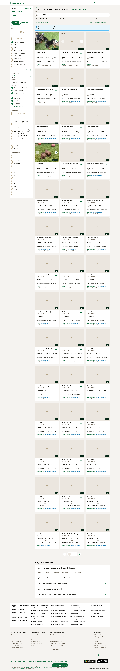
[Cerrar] (108, 27)
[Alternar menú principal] (6, 2)
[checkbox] (12, 42)
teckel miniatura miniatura (58, 610)
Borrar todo (27, 8)
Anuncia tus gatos (99, 649)
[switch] (22, 32)
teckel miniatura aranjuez (38, 613)
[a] (28, 123)
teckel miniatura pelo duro (58, 613)
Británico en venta (36, 637)
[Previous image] (37, 41)
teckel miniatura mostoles (18, 609)
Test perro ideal (98, 652)
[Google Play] (90, 661)
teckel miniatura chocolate (58, 616)
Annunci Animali (51, 661)
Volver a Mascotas (17, 11)
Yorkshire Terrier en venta (18, 639)
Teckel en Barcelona (55, 635)
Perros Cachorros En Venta (18, 632)
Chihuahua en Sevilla (56, 641)
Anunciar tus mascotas (100, 645)
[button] (47, 41)
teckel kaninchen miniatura (97, 616)
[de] (17, 123)
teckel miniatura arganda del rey (40, 610)
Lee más (106, 18)
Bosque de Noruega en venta (39, 635)
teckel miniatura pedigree (97, 619)
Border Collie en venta (17, 643)
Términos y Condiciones (30, 667)
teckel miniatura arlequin (58, 605)
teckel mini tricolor (36, 621)
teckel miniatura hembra (38, 619)
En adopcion (24, 22)
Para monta (16, 26)
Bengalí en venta (35, 641)
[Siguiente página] (79, 554)
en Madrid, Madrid (77, 9)
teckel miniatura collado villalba (40, 605)
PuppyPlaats (32, 661)
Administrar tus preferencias (17, 668)
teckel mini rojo (94, 608)
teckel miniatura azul (76, 613)
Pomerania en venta (16, 641)
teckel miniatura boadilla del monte (19, 621)
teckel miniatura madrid (18, 615)
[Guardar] (55, 53)
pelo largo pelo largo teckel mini (79, 619)
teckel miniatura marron (57, 624)
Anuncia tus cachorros (100, 647)
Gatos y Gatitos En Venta (38, 632)
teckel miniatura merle (76, 624)
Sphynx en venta (35, 639)
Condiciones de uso (99, 643)
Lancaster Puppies (63, 661)
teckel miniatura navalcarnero (19, 617)
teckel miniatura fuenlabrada (39, 608)
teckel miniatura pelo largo (77, 610)
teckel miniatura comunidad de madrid (20, 606)
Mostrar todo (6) (18, 106)
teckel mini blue (75, 605)
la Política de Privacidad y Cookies (44, 667)
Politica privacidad (99, 637)
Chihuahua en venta (16, 635)
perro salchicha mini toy (77, 616)
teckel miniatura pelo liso (77, 621)
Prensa (96, 641)
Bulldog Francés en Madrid (57, 637)
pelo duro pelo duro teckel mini (79, 608)
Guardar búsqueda (42, 22)
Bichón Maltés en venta (17, 637)
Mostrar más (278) (25, 70)
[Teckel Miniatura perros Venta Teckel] (47, 41)
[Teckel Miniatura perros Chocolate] (47, 152)
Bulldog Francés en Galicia (57, 643)
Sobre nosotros (98, 635)
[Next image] (56, 41)
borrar (29, 35)
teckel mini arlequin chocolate (59, 621)
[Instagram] (98, 654)
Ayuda (95, 639)
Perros (14, 15)
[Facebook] (95, 654)
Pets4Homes (17, 661)
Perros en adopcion (55, 649)
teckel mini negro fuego (96, 605)
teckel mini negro (95, 613)
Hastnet (24, 661)
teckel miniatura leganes (18, 612)
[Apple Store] (103, 661)
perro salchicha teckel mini (38, 624)
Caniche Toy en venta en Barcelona (57, 646)
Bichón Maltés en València (57, 639)
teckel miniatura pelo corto (58, 608)
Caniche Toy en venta (17, 647)
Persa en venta (35, 645)
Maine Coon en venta (36, 643)
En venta (15, 22)
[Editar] (30, 76)
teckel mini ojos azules (57, 619)
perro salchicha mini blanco (97, 610)
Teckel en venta (15, 645)
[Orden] (99, 22)
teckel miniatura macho (37, 616)
